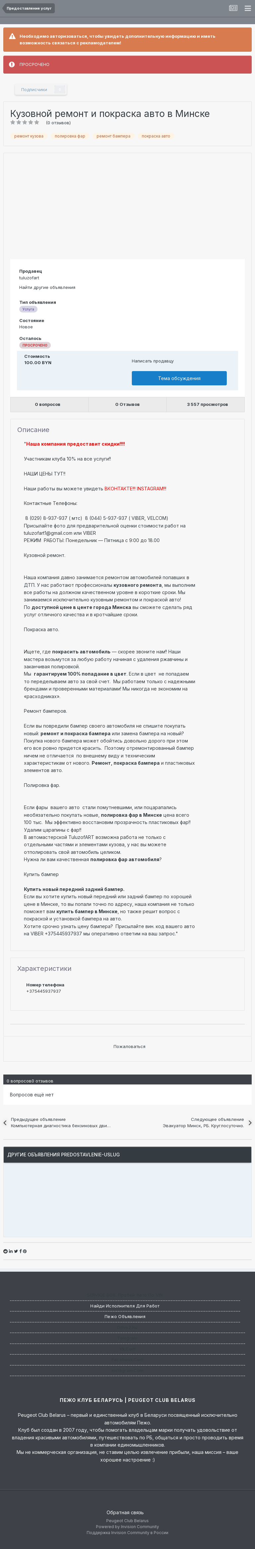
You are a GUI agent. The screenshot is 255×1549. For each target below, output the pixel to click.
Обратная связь (125, 1512)
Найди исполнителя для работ (124, 1305)
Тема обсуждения (179, 378)
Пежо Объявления (125, 1316)
